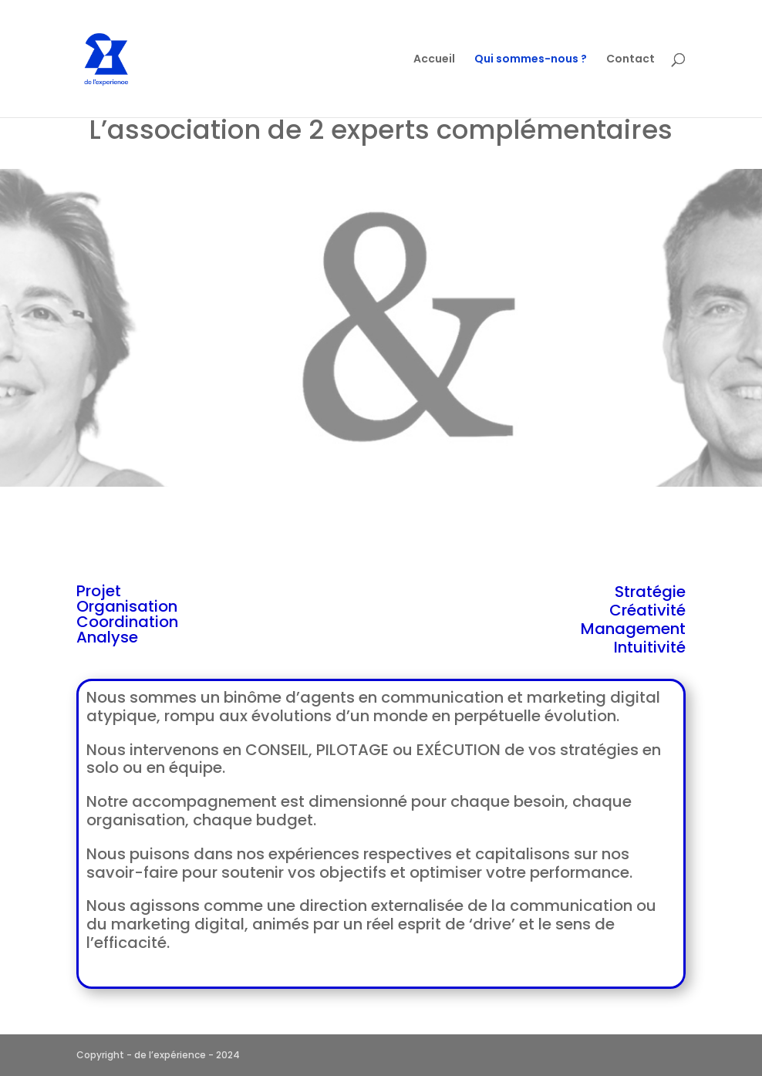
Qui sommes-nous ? (530, 59)
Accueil (434, 59)
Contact (630, 59)
